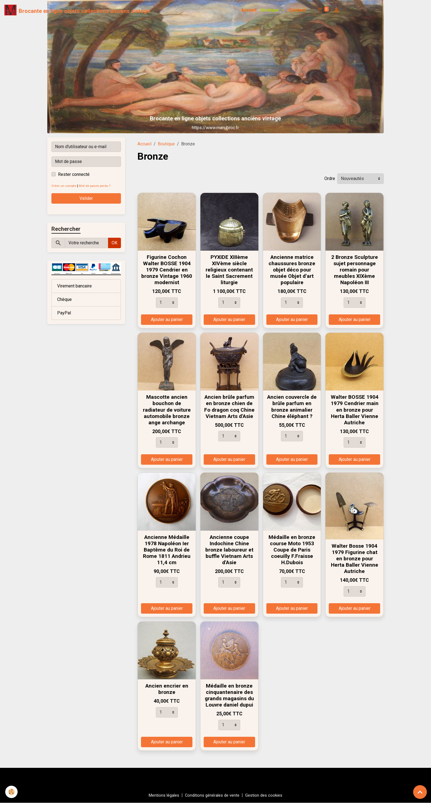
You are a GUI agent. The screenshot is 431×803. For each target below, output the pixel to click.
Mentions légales (160, 795)
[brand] (77, 10)
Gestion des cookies (268, 795)
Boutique (270, 10)
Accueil (248, 10)
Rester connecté (74, 174)
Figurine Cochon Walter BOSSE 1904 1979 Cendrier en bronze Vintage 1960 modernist (166, 270)
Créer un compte (64, 186)
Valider (86, 198)
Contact (297, 10)
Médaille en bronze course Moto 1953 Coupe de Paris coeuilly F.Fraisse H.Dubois (292, 550)
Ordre (329, 178)
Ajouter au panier (167, 319)
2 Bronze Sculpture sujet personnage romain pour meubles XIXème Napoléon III (354, 270)
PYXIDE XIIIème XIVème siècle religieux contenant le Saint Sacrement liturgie (229, 270)
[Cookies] (11, 791)
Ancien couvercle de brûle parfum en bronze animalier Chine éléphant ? (292, 406)
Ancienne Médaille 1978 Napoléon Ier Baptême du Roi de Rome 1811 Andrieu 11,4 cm (166, 550)
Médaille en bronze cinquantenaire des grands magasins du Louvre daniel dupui (229, 695)
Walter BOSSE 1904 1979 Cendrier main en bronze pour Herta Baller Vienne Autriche (354, 409)
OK (114, 242)
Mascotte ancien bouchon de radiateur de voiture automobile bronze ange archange (167, 409)
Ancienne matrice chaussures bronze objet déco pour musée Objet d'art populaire (292, 270)
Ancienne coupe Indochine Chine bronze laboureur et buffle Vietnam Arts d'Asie (229, 550)
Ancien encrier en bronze (166, 689)
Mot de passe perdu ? (97, 186)
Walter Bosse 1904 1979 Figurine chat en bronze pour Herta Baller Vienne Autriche (354, 558)
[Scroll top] (420, 792)
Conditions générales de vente (212, 795)
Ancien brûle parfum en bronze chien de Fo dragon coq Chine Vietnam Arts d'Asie (229, 406)
